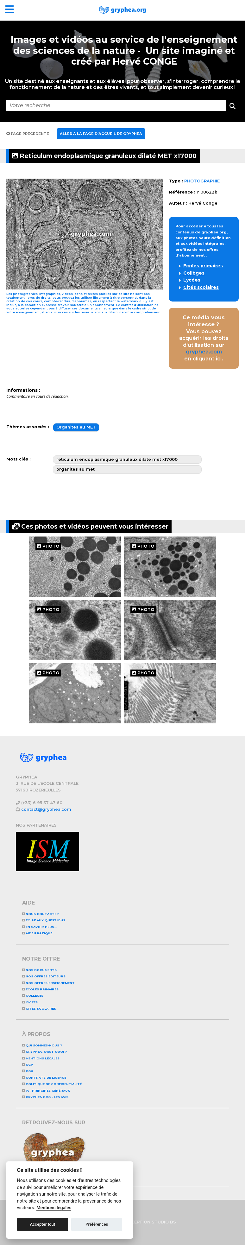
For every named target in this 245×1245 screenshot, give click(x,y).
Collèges (193, 273)
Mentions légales (41, 1058)
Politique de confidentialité (52, 1084)
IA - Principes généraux (46, 1090)
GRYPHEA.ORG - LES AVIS (45, 1097)
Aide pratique (37, 933)
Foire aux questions (43, 920)
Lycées (191, 280)
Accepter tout (42, 1224)
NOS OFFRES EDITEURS (44, 976)
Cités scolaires (201, 287)
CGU (27, 1071)
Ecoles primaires (203, 266)
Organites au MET (76, 427)
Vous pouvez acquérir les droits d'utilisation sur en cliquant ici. (204, 338)
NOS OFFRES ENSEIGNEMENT (48, 983)
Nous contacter (40, 914)
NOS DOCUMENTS (39, 970)
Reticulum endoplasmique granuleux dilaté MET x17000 (104, 156)
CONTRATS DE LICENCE (44, 1077)
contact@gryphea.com (46, 809)
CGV (27, 1064)
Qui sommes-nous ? (42, 1045)
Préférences (96, 1224)
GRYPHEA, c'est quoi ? (44, 1051)
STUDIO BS (164, 1222)
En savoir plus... (39, 927)
